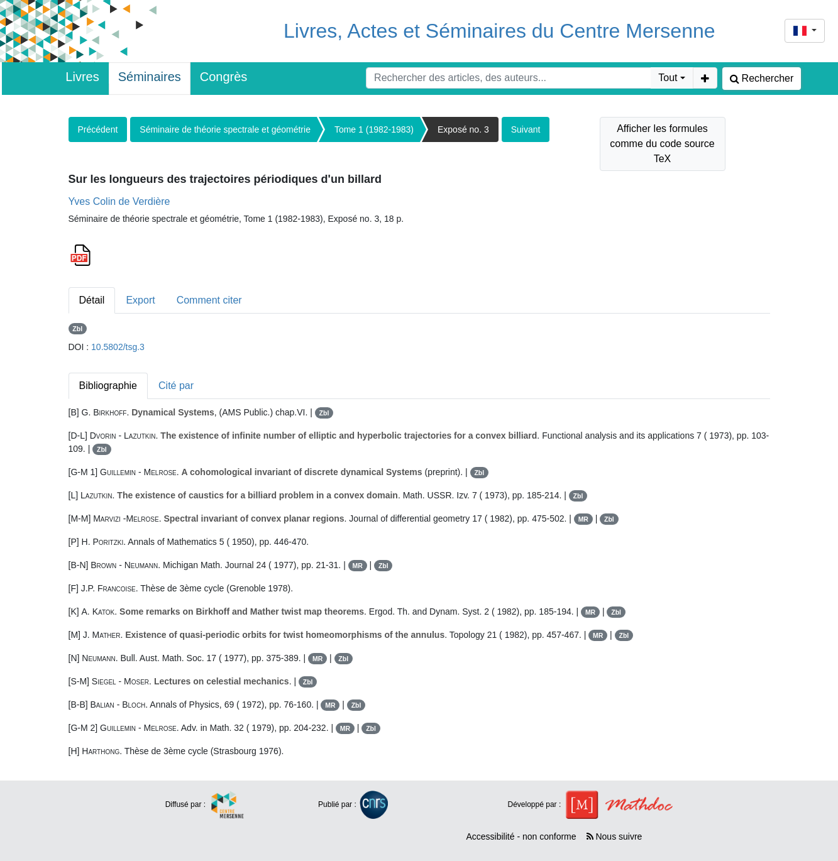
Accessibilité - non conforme (521, 836)
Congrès (224, 77)
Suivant (526, 129)
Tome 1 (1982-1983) (374, 129)
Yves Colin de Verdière (119, 201)
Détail (92, 300)
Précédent (98, 129)
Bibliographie (108, 385)
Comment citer (209, 300)
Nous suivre (614, 836)
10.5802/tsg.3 (118, 347)
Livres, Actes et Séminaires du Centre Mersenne (499, 30)
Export (140, 300)
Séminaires (149, 77)
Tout (667, 77)
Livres (82, 77)
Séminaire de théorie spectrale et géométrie (225, 129)
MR (583, 519)
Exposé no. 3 (463, 129)
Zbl (77, 328)
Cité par (176, 385)
